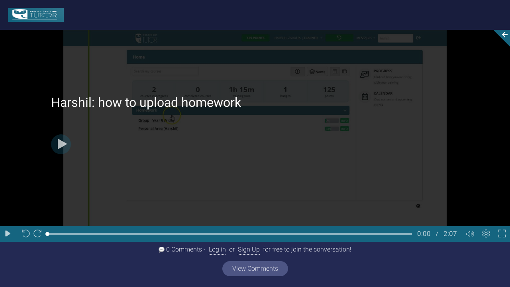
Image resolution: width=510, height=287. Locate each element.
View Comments (255, 268)
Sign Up (249, 249)
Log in (217, 249)
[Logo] (32, 14)
